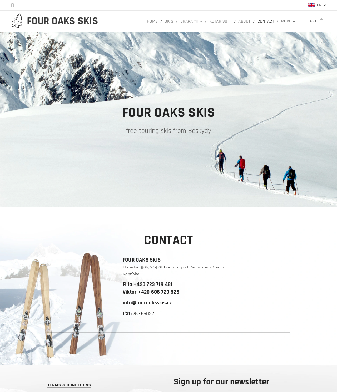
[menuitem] (155, 21)
